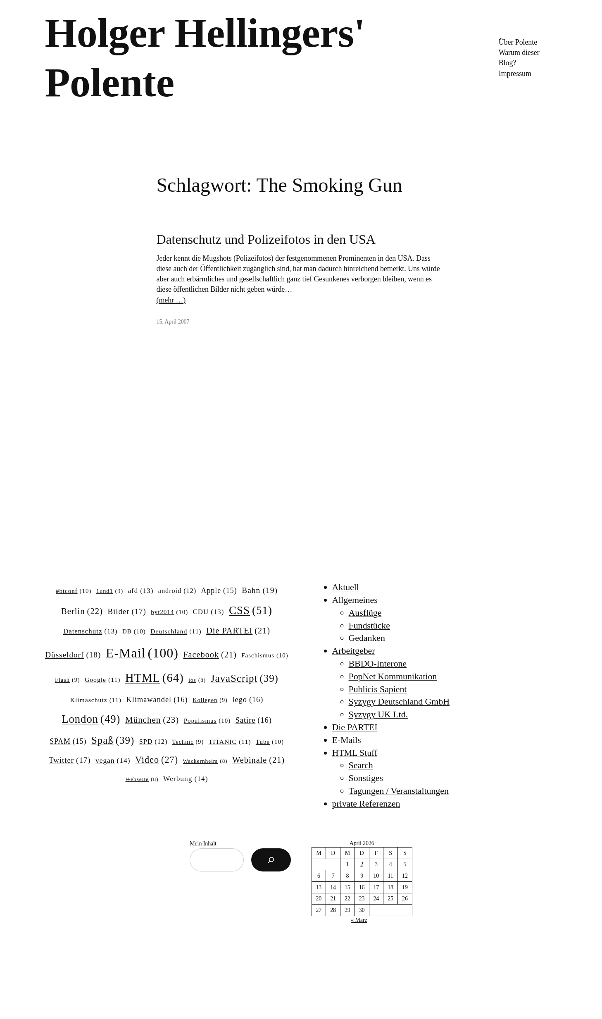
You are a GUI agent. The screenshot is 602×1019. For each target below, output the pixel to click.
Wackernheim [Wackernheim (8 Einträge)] (205, 761)
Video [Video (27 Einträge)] (156, 760)
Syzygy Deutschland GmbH (399, 701)
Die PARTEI (355, 727)
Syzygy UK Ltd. (378, 714)
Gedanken (367, 638)
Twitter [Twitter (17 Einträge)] (69, 760)
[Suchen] (271, 859)
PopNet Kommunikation (393, 676)
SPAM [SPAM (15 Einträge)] (68, 741)
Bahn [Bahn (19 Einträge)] (260, 590)
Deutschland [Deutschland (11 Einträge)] (176, 631)
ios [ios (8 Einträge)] (197, 680)
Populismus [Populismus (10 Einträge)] (207, 721)
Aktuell (345, 587)
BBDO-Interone (378, 663)
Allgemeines (355, 600)
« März (359, 920)
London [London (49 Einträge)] (91, 719)
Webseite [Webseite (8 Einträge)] (142, 779)
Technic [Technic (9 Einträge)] (188, 742)
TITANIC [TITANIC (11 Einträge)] (230, 741)
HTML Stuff (355, 753)
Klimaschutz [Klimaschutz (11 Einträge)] (95, 699)
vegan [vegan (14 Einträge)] (113, 760)
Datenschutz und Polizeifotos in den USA (266, 239)
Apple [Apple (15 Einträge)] (219, 590)
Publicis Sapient (378, 689)
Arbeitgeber (353, 650)
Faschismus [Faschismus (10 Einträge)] (264, 656)
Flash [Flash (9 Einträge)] (67, 680)
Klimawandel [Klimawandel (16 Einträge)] (157, 699)
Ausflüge (365, 612)
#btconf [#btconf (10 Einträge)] (73, 591)
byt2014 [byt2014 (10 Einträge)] (169, 612)
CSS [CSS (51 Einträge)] (250, 610)
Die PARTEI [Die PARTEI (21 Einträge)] (238, 630)
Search (361, 765)
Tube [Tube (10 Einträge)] (270, 742)
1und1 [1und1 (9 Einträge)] (109, 591)
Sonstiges (366, 778)
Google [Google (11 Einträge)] (102, 679)
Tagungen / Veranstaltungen (399, 791)
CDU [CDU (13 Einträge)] (208, 612)
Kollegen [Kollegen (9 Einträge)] (210, 700)
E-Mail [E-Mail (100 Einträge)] (142, 653)
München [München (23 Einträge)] (152, 720)
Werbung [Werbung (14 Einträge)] (185, 778)
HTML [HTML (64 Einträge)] (154, 678)
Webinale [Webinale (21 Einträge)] (258, 760)
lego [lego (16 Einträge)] (247, 699)
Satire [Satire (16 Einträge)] (254, 720)
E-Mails (346, 740)
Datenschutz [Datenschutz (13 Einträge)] (90, 631)
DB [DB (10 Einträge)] (134, 632)
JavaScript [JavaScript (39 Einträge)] (244, 678)
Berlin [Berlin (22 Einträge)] (82, 611)
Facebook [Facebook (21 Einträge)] (209, 654)
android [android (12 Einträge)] (177, 591)
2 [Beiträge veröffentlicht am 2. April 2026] (361, 864)
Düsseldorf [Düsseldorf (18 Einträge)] (73, 655)
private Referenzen (366, 803)
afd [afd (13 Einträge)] (141, 591)
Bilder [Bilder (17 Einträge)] (126, 611)
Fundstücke (369, 625)
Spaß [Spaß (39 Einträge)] (112, 740)
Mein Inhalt (203, 843)
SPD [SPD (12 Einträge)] (153, 741)
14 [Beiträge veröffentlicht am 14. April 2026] (333, 887)
